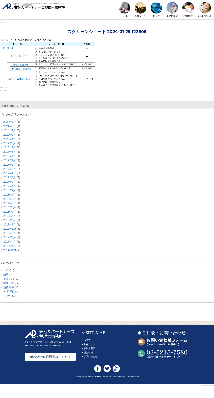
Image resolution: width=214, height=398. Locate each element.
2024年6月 (9, 126)
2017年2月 (9, 181)
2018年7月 (9, 147)
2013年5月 (9, 220)
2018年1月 (9, 156)
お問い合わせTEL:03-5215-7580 (162, 368)
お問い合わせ (205, 15)
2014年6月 (9, 203)
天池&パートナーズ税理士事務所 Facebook (97, 382)
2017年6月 (9, 164)
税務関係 (8, 287)
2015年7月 (9, 194)
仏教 (6, 270)
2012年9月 (9, 233)
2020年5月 (9, 134)
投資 (6, 274)
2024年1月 (9, 130)
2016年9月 (9, 190)
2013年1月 (9, 224)
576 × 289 (3, 90)
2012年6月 (9, 237)
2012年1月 (9, 245)
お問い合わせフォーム (162, 356)
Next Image (4, 22)
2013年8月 (9, 207)
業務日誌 (8, 283)
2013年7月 (9, 211)
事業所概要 (89, 362)
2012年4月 (9, 241)
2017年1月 (9, 186)
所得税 (11, 291)
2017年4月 (9, 173)
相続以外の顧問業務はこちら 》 (50, 371)
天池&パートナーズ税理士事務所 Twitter (107, 382)
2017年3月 (9, 177)
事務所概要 (172, 15)
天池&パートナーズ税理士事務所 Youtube (116, 382)
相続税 (11, 295)
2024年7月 (9, 121)
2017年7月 (9, 160)
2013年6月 (9, 216)
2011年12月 (10, 250)
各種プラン (140, 15)
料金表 (156, 15)
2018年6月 (9, 151)
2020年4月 (9, 139)
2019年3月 (9, 143)
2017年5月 (9, 169)
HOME (125, 15)
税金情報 (188, 15)
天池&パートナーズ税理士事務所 (33, 10)
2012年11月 (10, 228)
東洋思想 (8, 278)
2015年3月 (9, 199)
